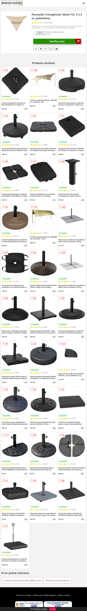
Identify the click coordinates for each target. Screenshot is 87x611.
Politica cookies (63, 595)
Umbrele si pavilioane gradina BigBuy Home (22, 580)
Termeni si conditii (23, 595)
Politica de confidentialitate (44, 595)
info (25, 109)
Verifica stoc (65, 41)
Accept (53, 609)
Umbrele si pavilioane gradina (57, 580)
